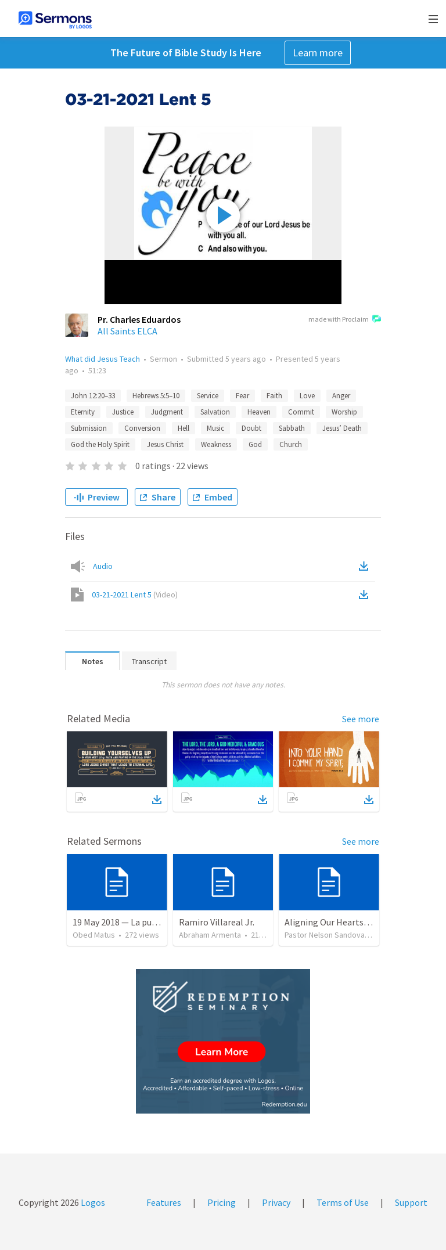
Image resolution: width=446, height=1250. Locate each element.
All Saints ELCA (127, 331)
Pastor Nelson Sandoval (325, 935)
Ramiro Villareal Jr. (216, 922)
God (255, 444)
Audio (103, 566)
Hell (183, 428)
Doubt (251, 428)
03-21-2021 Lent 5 (135, 594)
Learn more (318, 52)
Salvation (215, 412)
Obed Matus (94, 935)
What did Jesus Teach (102, 359)
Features (163, 1202)
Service (207, 396)
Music (215, 428)
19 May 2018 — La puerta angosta (138, 922)
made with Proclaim (344, 320)
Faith (274, 396)
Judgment (167, 412)
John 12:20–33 (93, 396)
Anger (341, 396)
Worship (344, 412)
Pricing (221, 1202)
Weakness (216, 444)
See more (360, 719)
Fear (242, 396)
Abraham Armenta (210, 935)
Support (411, 1202)
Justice (123, 412)
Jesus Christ (165, 444)
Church (290, 444)
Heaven (259, 412)
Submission (89, 428)
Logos (92, 1202)
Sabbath (292, 428)
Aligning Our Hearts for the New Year (357, 922)
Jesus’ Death (342, 428)
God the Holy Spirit (100, 444)
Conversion (142, 428)
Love (307, 396)
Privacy (276, 1202)
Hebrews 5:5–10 (155, 396)
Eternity (83, 412)
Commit (301, 412)
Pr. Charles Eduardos (139, 319)
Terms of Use (342, 1202)
